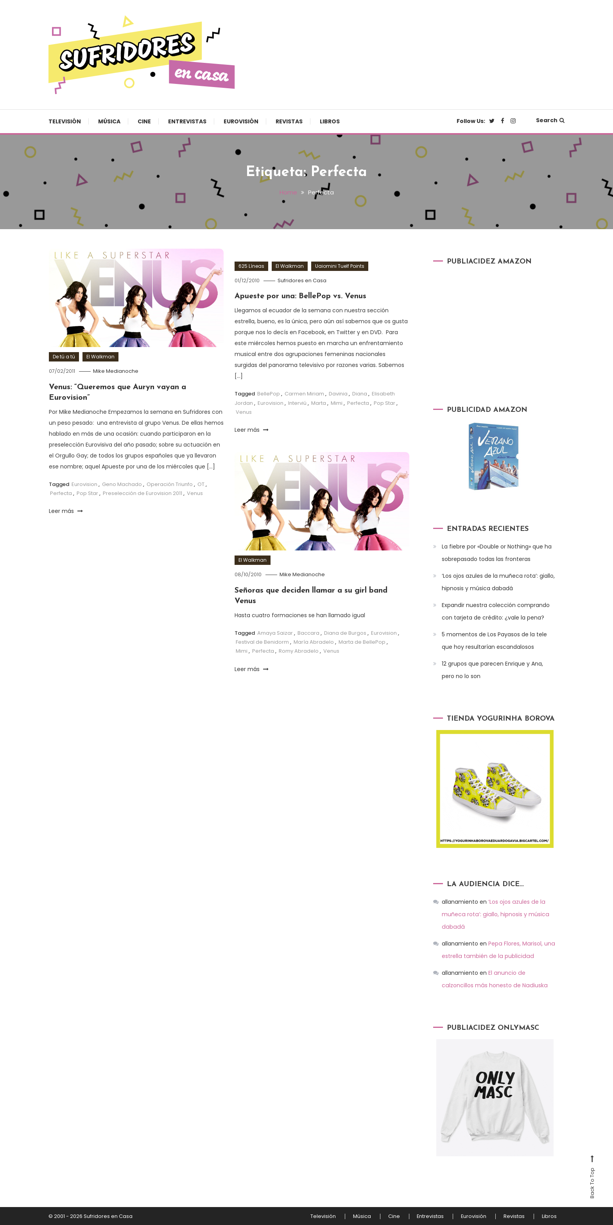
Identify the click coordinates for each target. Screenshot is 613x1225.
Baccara (308, 632)
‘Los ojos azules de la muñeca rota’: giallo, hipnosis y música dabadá (498, 582)
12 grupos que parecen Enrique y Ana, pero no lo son (492, 670)
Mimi (336, 402)
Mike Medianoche (115, 371)
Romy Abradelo (299, 650)
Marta (318, 402)
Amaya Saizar (275, 632)
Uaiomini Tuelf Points (339, 265)
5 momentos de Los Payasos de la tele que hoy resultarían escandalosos (494, 640)
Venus (195, 492)
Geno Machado (122, 483)
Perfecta (61, 492)
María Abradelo (314, 641)
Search (550, 120)
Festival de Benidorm (262, 641)
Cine (144, 121)
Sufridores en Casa (302, 280)
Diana (359, 393)
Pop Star (87, 492)
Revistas (289, 121)
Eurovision (84, 483)
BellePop (268, 393)
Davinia (338, 393)
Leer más (66, 510)
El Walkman (100, 356)
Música (109, 121)
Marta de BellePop (362, 641)
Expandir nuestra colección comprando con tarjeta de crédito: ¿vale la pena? (496, 611)
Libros (330, 121)
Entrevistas (187, 121)
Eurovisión (241, 121)
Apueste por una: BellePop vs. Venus (301, 296)
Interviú (297, 402)
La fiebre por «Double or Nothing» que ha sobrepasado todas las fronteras (497, 553)
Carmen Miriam (304, 393)
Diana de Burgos (345, 632)
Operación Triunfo (170, 483)
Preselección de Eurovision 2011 (142, 492)
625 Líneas (251, 265)
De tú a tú (64, 356)
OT (200, 483)
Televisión (64, 121)
